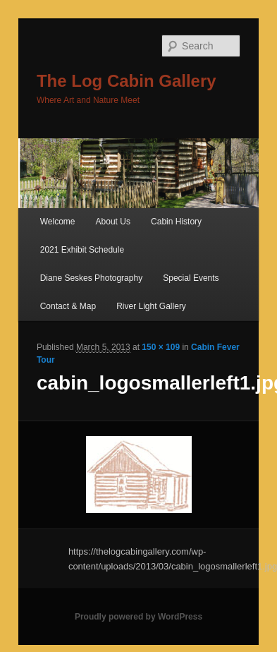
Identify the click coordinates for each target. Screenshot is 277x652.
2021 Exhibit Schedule (82, 250)
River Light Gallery (151, 306)
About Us (113, 222)
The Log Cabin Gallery (126, 80)
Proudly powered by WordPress (138, 617)
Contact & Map (68, 306)
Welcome (57, 222)
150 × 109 (161, 347)
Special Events (190, 278)
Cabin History (176, 222)
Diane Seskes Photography (91, 278)
